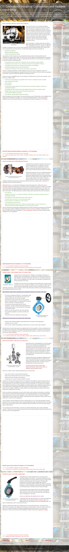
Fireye (3, 70)
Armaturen (8, 335)
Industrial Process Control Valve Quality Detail (13, 474)
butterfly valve (18, 283)
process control (42, 335)
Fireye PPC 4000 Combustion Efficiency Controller (14, 151)
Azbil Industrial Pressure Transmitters (11, 263)
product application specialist (30, 210)
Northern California (42, 154)
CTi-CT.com (10, 18)
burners (21, 154)
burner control (17, 154)
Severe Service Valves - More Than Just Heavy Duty (15, 340)
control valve (19, 335)
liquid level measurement (19, 267)
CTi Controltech (44, 99)
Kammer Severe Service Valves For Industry (13, 465)
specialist (4, 409)
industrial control (28, 335)
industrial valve (36, 335)
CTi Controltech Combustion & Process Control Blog (61, 25)
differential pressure (10, 267)
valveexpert (13, 329)
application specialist (43, 509)
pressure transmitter (29, 267)
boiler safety (11, 154)
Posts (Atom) (10, 543)
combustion (26, 154)
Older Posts (48, 540)
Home (27, 540)
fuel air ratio (35, 154)
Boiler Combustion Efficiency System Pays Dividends (15, 23)
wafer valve (26, 536)
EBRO (23, 335)
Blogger (41, 548)
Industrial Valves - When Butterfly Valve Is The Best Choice (16, 272)
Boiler (7, 154)
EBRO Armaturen (39, 499)
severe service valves (40, 469)
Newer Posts (6, 540)
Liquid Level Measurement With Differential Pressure (15, 161)
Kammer (7, 393)
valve (23, 536)
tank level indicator (37, 267)
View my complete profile (60, 28)
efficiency (31, 154)
